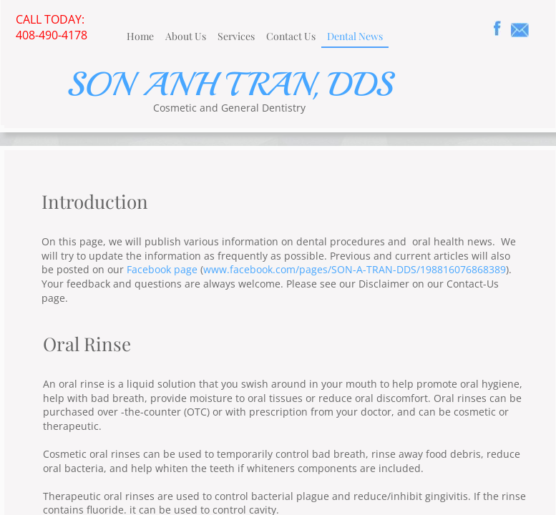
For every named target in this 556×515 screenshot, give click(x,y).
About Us (185, 36)
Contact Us (291, 36)
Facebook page (162, 269)
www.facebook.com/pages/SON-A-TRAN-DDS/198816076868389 (354, 269)
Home (140, 36)
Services (236, 36)
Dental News (355, 36)
